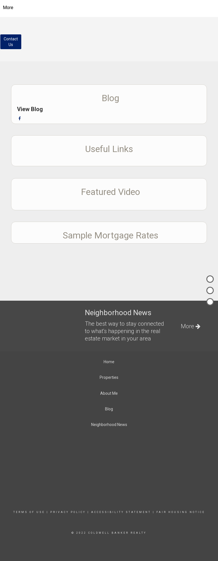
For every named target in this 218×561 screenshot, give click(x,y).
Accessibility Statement (121, 512)
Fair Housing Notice (180, 512)
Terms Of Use (29, 512)
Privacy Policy (68, 512)
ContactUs (11, 42)
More (8, 7)
